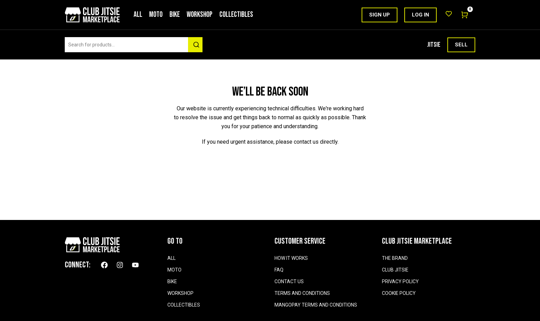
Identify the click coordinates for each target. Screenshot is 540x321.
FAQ (278, 270)
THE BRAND (395, 258)
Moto (156, 14)
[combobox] (132, 44)
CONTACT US (289, 281)
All (138, 14)
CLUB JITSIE (395, 270)
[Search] (195, 44)
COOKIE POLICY (399, 293)
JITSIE (433, 45)
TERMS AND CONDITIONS (302, 293)
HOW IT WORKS (291, 258)
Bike (174, 14)
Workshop (199, 14)
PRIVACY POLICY (400, 281)
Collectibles (236, 14)
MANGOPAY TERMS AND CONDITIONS (315, 305)
